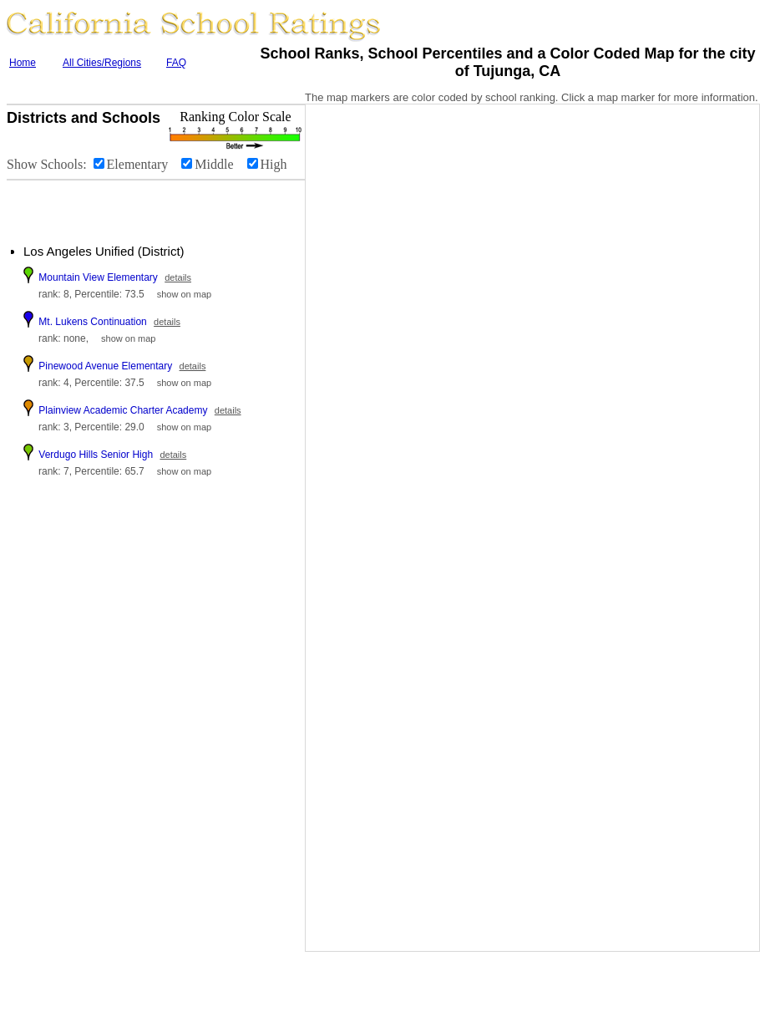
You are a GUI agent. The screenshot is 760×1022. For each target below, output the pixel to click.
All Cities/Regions (102, 63)
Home (22, 63)
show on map (184, 294)
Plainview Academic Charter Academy (122, 410)
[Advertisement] (108, 206)
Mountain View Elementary (98, 277)
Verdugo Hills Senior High (95, 454)
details (178, 277)
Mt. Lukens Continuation (92, 322)
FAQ (176, 63)
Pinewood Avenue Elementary (105, 366)
